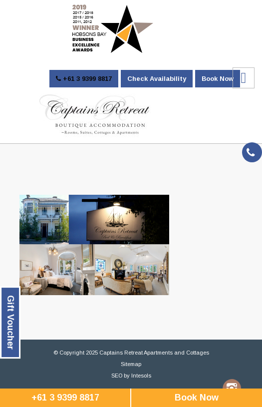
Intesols (141, 376)
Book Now (218, 78)
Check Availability (156, 78)
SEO (116, 376)
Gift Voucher (10, 322)
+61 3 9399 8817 (84, 78)
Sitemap (131, 364)
